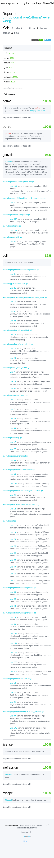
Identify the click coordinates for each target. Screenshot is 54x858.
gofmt (9, 53)
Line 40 (13, 419)
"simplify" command (37, 111)
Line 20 (13, 539)
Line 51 (13, 274)
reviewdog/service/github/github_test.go (18, 182)
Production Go (31, 828)
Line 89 (13, 716)
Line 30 (13, 553)
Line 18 (13, 335)
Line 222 (13, 662)
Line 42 (13, 606)
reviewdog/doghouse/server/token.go (17, 679)
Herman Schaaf (42, 825)
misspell (10, 82)
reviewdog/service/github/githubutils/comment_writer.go (25, 297)
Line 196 (13, 186)
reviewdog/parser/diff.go (12, 237)
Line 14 (13, 302)
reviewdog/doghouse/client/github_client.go (20, 330)
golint (8, 68)
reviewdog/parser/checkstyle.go (15, 284)
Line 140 (13, 643)
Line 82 (13, 321)
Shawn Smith (26, 825)
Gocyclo (8, 162)
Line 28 (13, 381)
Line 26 (13, 617)
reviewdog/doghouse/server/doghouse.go (19, 588)
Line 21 (13, 202)
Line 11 (13, 525)
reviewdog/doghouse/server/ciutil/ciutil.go (19, 470)
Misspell (8, 800)
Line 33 (13, 592)
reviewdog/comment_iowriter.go (15, 395)
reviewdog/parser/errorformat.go (15, 456)
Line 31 (13, 311)
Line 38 (13, 560)
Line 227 (13, 219)
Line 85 (13, 474)
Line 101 (13, 728)
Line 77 (13, 449)
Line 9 (12, 372)
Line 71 (13, 581)
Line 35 (13, 460)
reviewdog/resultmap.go (12, 438)
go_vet (9, 58)
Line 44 (13, 428)
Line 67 (13, 574)
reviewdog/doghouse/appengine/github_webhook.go (23, 711)
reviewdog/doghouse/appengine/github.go (19, 613)
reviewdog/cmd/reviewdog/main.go (16, 215)
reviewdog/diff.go (9, 521)
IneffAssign (9, 774)
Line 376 (13, 672)
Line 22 (13, 692)
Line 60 (13, 567)
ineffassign (11, 77)
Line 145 (13, 653)
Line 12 (13, 349)
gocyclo (9, 63)
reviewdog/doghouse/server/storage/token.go (21, 270)
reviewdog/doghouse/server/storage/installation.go (23, 491)
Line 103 (13, 634)
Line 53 (13, 242)
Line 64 (13, 495)
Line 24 (13, 546)
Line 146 (13, 230)
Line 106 (13, 484)
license (9, 72)
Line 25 (13, 358)
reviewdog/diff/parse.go (12, 226)
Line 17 (13, 400)
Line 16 (13, 532)
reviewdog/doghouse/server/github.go (18, 344)
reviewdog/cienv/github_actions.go (16, 368)
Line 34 (13, 388)
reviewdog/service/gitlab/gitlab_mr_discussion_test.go (24, 198)
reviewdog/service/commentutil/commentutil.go (21, 504)
